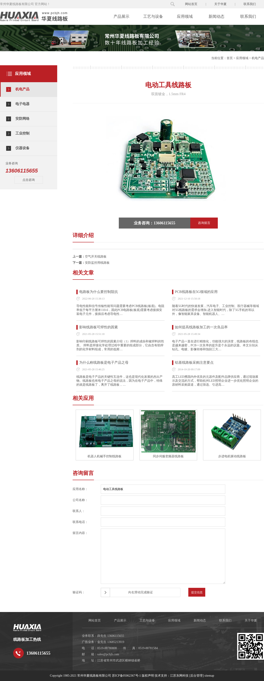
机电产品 (258, 58)
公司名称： (80, 500)
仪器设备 (17, 148)
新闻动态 (216, 16)
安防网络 (17, 118)
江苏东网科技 (179, 675)
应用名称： (80, 489)
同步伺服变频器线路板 (168, 456)
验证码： (79, 592)
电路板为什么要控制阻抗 (98, 292)
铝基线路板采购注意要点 (194, 362)
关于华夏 (220, 4)
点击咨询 (28, 180)
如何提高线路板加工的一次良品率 (201, 327)
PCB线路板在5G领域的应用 (196, 292)
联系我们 (250, 4)
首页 (230, 58)
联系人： (79, 511)
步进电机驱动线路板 (232, 456)
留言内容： (80, 533)
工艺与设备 (153, 16)
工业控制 (17, 133)
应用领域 (185, 16)
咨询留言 (204, 223)
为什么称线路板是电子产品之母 (103, 362)
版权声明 (148, 675)
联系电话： (80, 522)
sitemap (209, 675)
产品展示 (121, 16)
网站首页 (191, 4)
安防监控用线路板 (97, 262)
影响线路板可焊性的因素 (98, 327)
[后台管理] (196, 675)
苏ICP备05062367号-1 (126, 675)
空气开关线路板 (95, 256)
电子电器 (17, 104)
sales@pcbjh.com (108, 654)
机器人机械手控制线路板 (104, 456)
